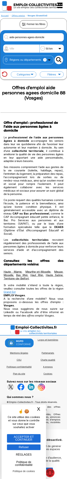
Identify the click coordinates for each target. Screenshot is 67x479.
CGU (19, 360)
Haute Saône (54, 275)
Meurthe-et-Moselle (38, 271)
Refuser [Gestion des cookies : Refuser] (24, 447)
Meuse (58, 271)
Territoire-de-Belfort (16, 278)
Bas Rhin (22, 275)
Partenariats (48, 353)
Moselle (8, 275)
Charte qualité (48, 360)
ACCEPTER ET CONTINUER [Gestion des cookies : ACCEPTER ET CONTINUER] (24, 438)
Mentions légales (19, 353)
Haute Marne (13, 271)
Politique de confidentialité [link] (24, 463)
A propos (48, 366)
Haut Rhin (36, 275)
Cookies (47, 373)
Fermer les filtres (33, 24)
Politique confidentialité (19, 366)
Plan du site (19, 373)
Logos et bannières (48, 339)
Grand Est (10, 292)
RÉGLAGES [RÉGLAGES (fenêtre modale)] (24, 454)
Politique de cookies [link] (24, 471)
